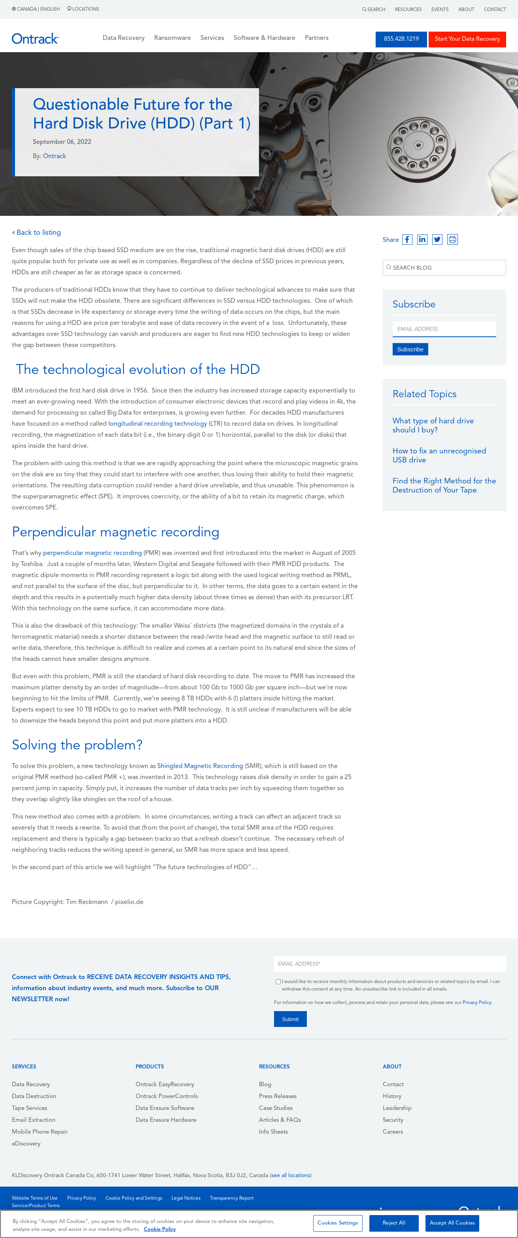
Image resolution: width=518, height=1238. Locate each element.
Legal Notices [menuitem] (186, 1198)
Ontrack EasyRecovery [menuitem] (165, 1085)
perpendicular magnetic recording (92, 553)
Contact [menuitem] (393, 1085)
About (466, 10)
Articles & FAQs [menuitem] (280, 1120)
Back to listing (36, 233)
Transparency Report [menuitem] (231, 1198)
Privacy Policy (477, 1002)
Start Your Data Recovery (467, 39)
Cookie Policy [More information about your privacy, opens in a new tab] (160, 1229)
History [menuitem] (392, 1097)
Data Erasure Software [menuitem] (165, 1109)
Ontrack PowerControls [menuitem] (167, 1097)
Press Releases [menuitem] (278, 1097)
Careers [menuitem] (393, 1132)
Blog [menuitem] (265, 1085)
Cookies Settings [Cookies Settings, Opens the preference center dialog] (338, 1223)
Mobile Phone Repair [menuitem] (40, 1132)
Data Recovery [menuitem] (31, 1085)
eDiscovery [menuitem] (26, 1144)
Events (440, 10)
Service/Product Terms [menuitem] (36, 1206)
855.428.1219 (401, 39)
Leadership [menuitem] (397, 1109)
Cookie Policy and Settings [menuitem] (134, 1198)
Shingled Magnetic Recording (200, 766)
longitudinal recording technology (157, 424)
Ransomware (172, 38)
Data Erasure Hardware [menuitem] (166, 1120)
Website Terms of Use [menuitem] (35, 1198)
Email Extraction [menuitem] (33, 1120)
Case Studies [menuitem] (276, 1109)
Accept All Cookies (452, 1223)
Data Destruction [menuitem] (34, 1097)
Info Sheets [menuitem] (273, 1132)
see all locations (290, 1176)
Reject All (394, 1223)
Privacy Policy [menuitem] (81, 1198)
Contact (495, 10)
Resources (408, 10)
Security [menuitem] (393, 1120)
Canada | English (36, 9)
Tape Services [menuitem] (29, 1109)
